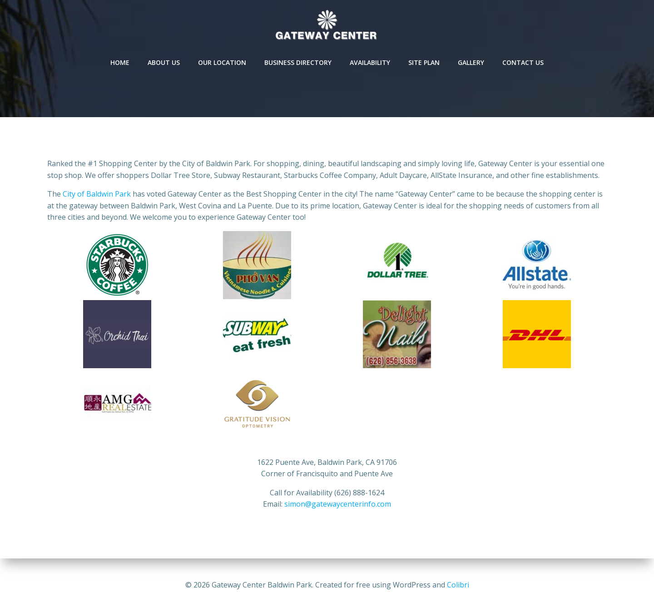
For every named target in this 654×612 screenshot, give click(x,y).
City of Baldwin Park (97, 194)
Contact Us (523, 62)
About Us (164, 62)
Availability (370, 62)
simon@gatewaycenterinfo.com (337, 504)
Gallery (471, 62)
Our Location (222, 62)
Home (119, 62)
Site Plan (424, 62)
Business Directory (298, 62)
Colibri (458, 585)
